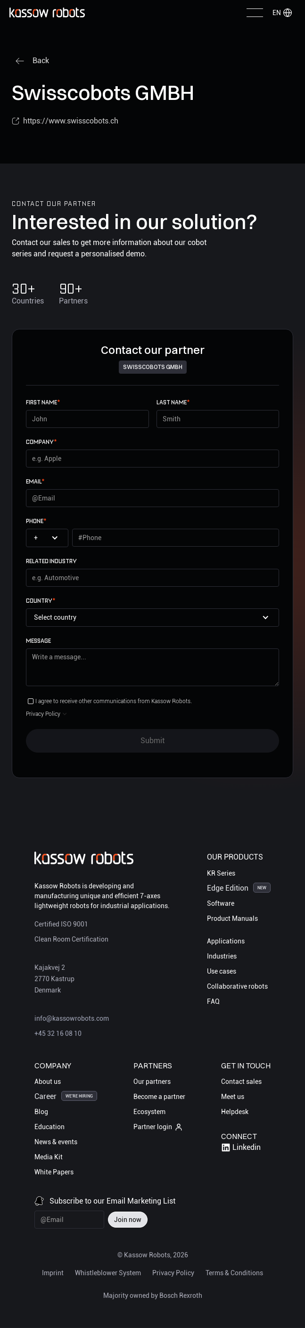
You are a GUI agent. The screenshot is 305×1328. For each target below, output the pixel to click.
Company (41, 441)
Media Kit (48, 1157)
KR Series (221, 873)
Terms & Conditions (234, 1273)
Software (220, 903)
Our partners (152, 1081)
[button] (282, 13)
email (35, 481)
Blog (41, 1111)
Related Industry (51, 561)
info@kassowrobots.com (71, 1018)
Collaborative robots (237, 986)
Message (38, 640)
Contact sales (241, 1081)
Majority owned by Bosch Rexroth (152, 1295)
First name (43, 402)
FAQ (213, 1001)
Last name (173, 402)
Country (40, 600)
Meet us (232, 1096)
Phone (36, 521)
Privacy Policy (173, 1273)
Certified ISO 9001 (61, 924)
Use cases (221, 971)
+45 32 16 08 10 (58, 1033)
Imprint (53, 1273)
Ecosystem (149, 1111)
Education (49, 1127)
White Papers (54, 1172)
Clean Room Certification (71, 939)
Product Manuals (232, 918)
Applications (226, 941)
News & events (55, 1142)
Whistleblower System (108, 1273)
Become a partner (159, 1096)
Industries (222, 956)
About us (47, 1081)
